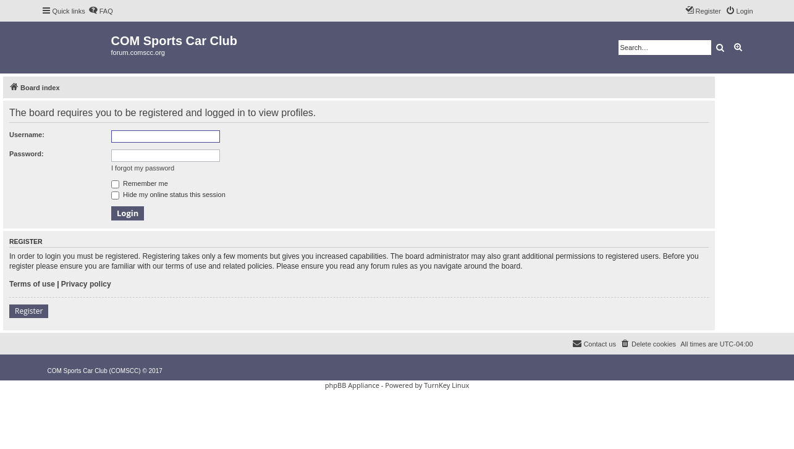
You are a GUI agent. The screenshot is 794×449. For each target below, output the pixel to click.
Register (29, 311)
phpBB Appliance (352, 385)
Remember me (139, 183)
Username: (26, 134)
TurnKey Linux (446, 385)
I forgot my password (142, 168)
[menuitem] (100, 11)
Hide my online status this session (168, 194)
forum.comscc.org (138, 52)
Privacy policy (86, 284)
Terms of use (32, 284)
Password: (26, 153)
